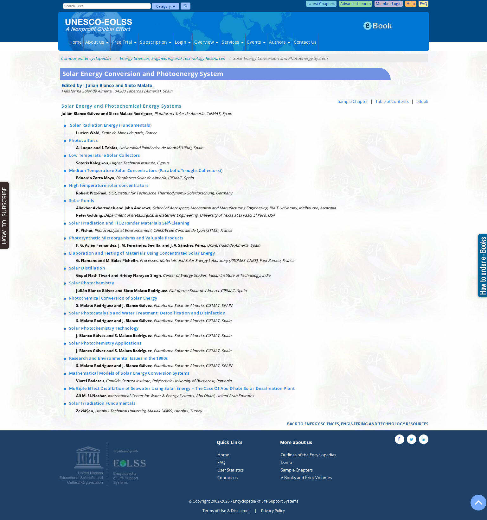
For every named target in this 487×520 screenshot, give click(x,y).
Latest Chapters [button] (321, 3)
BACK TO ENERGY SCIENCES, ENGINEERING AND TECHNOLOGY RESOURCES (357, 424)
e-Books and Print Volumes (306, 477)
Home (75, 42)
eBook (422, 101)
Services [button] (233, 42)
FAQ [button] (423, 3)
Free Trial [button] (124, 42)
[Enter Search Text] (107, 6)
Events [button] (256, 42)
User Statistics (230, 470)
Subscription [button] (155, 42)
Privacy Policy (273, 510)
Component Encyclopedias (86, 58)
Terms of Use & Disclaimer (226, 510)
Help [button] (411, 3)
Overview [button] (206, 42)
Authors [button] (279, 42)
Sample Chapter (353, 101)
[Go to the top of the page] (476, 505)
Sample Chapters (297, 470)
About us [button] (97, 42)
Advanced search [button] (355, 3)
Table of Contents (392, 101)
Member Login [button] (388, 3)
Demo (286, 462)
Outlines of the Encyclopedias (308, 455)
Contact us (227, 477)
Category (165, 6)
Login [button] (183, 42)
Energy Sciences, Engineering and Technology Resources (172, 58)
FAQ (221, 462)
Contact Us (305, 42)
